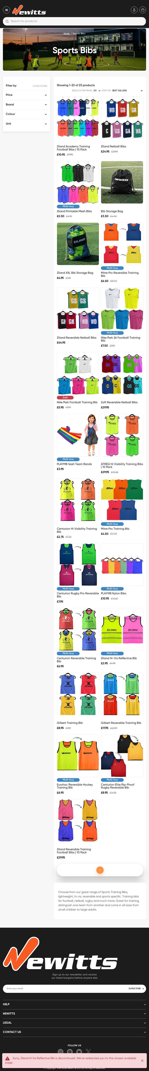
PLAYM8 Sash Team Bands (74, 464)
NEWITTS (9, 1013)
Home (67, 34)
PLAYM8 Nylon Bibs (113, 593)
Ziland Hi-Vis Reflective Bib (119, 658)
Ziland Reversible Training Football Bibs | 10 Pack (74, 851)
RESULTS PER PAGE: (82, 91)
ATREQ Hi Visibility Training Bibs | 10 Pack (122, 465)
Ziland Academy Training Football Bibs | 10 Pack (73, 148)
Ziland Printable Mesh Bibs (74, 211)
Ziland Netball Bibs (113, 146)
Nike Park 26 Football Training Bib (120, 339)
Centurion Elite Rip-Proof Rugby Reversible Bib (117, 786)
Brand (10, 104)
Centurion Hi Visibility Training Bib (77, 530)
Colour (10, 114)
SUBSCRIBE (136, 989)
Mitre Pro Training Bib (115, 528)
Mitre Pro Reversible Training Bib (120, 274)
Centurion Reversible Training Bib (76, 659)
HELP (6, 1004)
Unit (8, 123)
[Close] (142, 1060)
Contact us (12, 1032)
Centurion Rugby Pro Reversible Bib (78, 595)
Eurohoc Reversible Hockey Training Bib (75, 786)
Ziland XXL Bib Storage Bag (75, 272)
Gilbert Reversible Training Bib (121, 723)
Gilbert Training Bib (70, 723)
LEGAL (7, 1022)
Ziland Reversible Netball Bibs (76, 337)
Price (9, 95)
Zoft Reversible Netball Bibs (119, 402)
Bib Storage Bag (112, 211)
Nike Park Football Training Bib (77, 402)
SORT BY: (106, 91)
